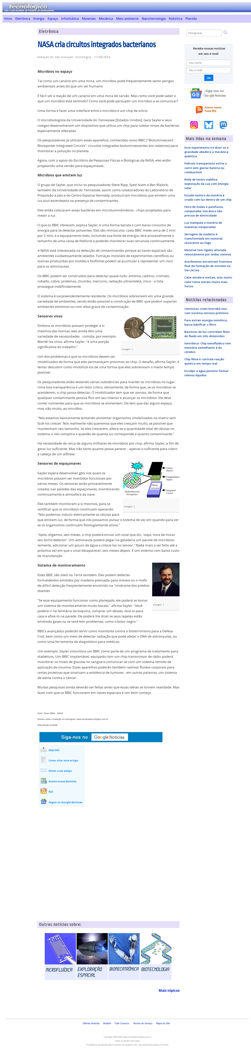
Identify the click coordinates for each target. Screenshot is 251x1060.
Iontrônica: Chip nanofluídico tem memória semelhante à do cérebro (207, 347)
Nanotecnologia (154, 18)
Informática (70, 18)
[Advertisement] (19, 87)
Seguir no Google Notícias (65, 802)
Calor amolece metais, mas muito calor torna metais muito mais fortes (208, 281)
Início (8, 18)
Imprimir (54, 750)
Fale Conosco (122, 1023)
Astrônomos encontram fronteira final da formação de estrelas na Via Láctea (208, 266)
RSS (51, 791)
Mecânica (106, 18)
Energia (38, 18)
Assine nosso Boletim (62, 781)
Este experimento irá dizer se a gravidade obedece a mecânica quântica (206, 152)
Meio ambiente (127, 18)
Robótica (175, 18)
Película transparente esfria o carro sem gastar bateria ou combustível (205, 167)
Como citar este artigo (63, 760)
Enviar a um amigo (60, 771)
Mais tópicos (169, 990)
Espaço (52, 18)
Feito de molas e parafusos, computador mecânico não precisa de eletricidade (204, 211)
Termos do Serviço (142, 1023)
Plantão (191, 18)
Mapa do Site (163, 1023)
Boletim (107, 1023)
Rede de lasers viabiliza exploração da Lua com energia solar (206, 183)
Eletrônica (22, 18)
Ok (209, 78)
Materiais (89, 18)
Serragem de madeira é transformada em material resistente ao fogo (203, 238)
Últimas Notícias (91, 1023)
